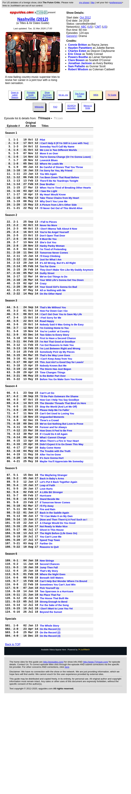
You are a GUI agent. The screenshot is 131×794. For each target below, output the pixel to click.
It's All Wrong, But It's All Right (58, 288)
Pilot (42, 140)
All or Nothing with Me (53, 320)
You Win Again (48, 181)
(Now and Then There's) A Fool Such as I (63, 593)
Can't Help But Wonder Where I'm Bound (63, 667)
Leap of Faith (47, 552)
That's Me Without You (53, 340)
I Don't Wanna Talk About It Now (58, 247)
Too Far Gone (47, 292)
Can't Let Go (47, 442)
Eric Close (74, 54)
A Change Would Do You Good (57, 598)
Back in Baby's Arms (52, 544)
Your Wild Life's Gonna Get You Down (62, 308)
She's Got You (48, 263)
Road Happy (47, 357)
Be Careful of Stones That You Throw (61, 173)
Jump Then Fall (49, 650)
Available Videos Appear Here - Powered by (65, 746)
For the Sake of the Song (54, 695)
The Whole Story (49, 719)
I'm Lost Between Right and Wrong (60, 390)
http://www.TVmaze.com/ (95, 758)
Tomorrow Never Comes (54, 275)
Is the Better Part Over (53, 422)
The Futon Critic (79, 95)
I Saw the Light (48, 202)
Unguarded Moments (52, 471)
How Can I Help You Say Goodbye (59, 450)
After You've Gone (50, 516)
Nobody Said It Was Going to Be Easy (62, 361)
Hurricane (45, 565)
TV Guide (112, 95)
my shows (84, 2)
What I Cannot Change (53, 496)
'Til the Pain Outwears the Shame (59, 446)
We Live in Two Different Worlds (58, 153)
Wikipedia (39, 107)
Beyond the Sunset (51, 704)
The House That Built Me (54, 687)
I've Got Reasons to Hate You (57, 385)
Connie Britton (77, 44)
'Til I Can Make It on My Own (56, 589)
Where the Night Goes (52, 658)
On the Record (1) (50, 723)
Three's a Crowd (49, 475)
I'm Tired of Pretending (53, 271)
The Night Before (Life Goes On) (58, 610)
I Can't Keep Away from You (56, 402)
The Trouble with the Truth (55, 512)
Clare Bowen (76, 60)
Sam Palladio (76, 66)
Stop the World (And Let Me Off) (58, 459)
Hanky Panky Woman (52, 267)
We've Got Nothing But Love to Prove (61, 479)
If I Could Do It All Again (54, 491)
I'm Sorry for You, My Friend (56, 177)
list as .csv (63, 95)
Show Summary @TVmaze (47, 95)
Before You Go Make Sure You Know (61, 426)
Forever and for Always (53, 483)
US (90, 26)
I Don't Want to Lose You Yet (56, 700)
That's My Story (49, 654)
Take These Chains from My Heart (59, 210)
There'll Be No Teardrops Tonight (59, 190)
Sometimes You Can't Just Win (58, 671)
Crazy (43, 312)
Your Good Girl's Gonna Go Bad (58, 316)
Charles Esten (77, 50)
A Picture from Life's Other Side (58, 218)
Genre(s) (71, 36)
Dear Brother (47, 194)
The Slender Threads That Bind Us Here (63, 455)
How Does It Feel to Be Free (56, 487)
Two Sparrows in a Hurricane (56, 679)
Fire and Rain (47, 581)
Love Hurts (46, 557)
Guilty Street (47, 300)
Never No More (48, 242)
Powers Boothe (78, 57)
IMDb (95, 95)
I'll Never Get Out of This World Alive (61, 223)
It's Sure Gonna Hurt (51, 520)
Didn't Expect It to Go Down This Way (61, 504)
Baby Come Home (50, 508)
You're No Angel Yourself (54, 251)
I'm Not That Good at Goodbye (57, 381)
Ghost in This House (52, 606)
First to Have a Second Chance (58, 377)
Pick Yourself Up (49, 675)
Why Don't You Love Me (53, 214)
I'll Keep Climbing (50, 279)
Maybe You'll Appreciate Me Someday (61, 524)
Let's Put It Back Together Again (58, 548)
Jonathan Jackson (80, 63)
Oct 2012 (85, 17)
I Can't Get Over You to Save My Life (61, 348)
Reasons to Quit (49, 626)
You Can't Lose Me (50, 614)
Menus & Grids (88, 107)
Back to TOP (12, 740)
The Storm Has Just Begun (55, 414)
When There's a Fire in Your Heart (59, 500)
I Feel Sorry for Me (50, 353)
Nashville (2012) (32, 19)
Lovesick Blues (49, 165)
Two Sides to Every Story (54, 373)
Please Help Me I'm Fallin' (54, 463)
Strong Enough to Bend (53, 691)
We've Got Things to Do (53, 304)
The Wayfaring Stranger (53, 540)
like (92, 2)
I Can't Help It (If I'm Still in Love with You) (64, 145)
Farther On (46, 622)
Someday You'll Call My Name (57, 149)
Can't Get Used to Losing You (57, 467)
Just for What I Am (50, 283)
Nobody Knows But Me (53, 410)
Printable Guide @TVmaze (31, 95)
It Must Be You (48, 259)
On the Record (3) (50, 732)
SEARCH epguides (71, 107)
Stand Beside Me (49, 569)
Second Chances (50, 646)
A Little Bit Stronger (51, 561)
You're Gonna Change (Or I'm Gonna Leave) (65, 161)
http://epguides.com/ (53, 758)
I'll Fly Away (47, 577)
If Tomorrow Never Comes (55, 573)
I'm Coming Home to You (54, 365)
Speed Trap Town (50, 618)
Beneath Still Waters (51, 663)
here (67, 763)
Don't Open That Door (52, 255)
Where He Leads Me (51, 169)
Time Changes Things (52, 418)
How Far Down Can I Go (54, 344)
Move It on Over (49, 157)
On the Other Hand (51, 325)
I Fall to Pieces (48, 238)
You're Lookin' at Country (54, 369)
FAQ (55, 107)
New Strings (47, 642)
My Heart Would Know (53, 206)
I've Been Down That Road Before (59, 186)
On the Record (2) (50, 728)
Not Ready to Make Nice (54, 602)
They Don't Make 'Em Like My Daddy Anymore (66, 296)
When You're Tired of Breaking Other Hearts (65, 198)
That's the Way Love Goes (55, 398)
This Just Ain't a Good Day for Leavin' (62, 406)
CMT (98, 26)
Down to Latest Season (14, 95)
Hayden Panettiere (80, 47)
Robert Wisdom (78, 69)
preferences (116, 2)
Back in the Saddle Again (54, 585)
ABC (83, 26)
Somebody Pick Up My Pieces (57, 394)
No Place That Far (50, 683)
